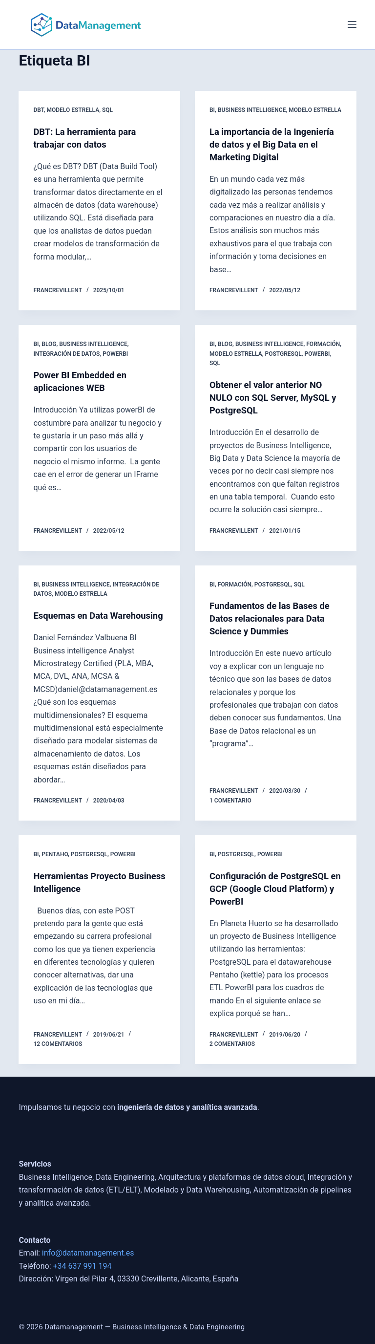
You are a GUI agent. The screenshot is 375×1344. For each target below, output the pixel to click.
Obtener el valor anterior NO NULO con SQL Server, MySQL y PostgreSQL (274, 397)
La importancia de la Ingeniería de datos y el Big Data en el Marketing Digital (270, 144)
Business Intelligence (252, 110)
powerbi (115, 353)
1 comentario (230, 813)
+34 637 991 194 (82, 1266)
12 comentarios (57, 1056)
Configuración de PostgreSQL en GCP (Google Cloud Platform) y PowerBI (274, 901)
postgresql (283, 353)
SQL (107, 110)
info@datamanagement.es (88, 1253)
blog (49, 344)
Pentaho (55, 867)
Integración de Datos (66, 353)
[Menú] (352, 24)
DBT (38, 110)
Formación (323, 344)
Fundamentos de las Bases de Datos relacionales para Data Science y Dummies (274, 618)
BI (212, 110)
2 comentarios (232, 1056)
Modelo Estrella (72, 110)
